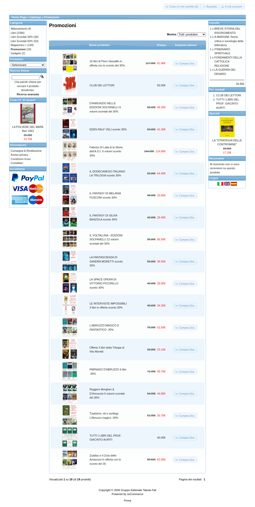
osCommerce (135, 494)
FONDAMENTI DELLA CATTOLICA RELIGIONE (228, 61)
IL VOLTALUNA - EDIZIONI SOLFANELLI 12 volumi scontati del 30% (106, 239)
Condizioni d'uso (21, 158)
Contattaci (17, 162)
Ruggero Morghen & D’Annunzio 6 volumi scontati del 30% (107, 393)
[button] (182, 6)
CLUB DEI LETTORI (102, 85)
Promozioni (51, 17)
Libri (13, 32)
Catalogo (35, 17)
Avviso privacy (19, 154)
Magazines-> (18, 45)
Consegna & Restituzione (26, 150)
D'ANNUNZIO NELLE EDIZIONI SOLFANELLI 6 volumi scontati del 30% (105, 107)
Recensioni (216, 158)
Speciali (214, 113)
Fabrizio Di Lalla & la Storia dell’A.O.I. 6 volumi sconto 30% (106, 151)
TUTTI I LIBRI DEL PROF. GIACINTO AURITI (227, 103)
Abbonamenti (19, 28)
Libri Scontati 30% (22, 36)
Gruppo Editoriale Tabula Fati (138, 490)
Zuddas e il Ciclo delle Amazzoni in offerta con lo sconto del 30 (105, 459)
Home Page (18, 17)
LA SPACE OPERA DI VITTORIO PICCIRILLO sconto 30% (104, 283)
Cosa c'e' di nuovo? (23, 100)
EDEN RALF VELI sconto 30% (108, 129)
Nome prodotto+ (99, 45)
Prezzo (161, 45)
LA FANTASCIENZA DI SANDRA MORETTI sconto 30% (106, 261)
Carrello (214, 22)
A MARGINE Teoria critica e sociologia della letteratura (228, 41)
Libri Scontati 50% (22, 41)
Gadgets (16, 53)
